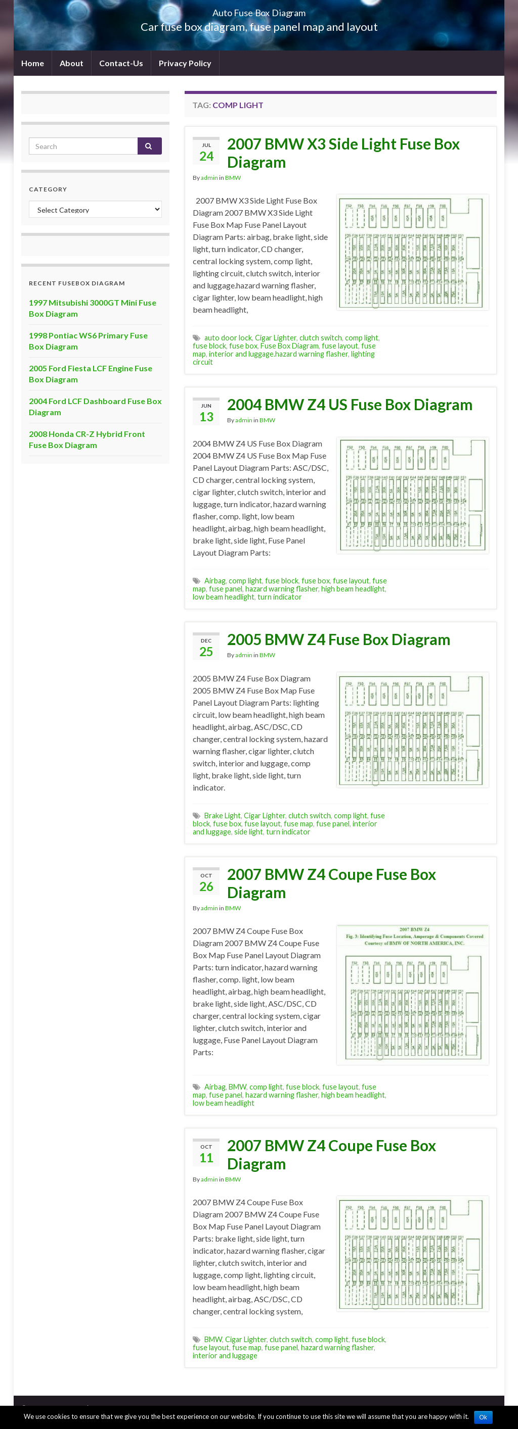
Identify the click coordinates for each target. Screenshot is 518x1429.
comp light (361, 337)
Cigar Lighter (275, 337)
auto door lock (228, 337)
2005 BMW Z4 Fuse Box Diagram (339, 639)
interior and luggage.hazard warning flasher (278, 354)
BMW (233, 177)
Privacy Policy (185, 63)
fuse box (243, 345)
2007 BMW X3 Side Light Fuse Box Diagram (343, 152)
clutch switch (320, 337)
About (71, 63)
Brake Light (222, 815)
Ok (483, 1417)
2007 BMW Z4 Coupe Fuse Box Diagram (331, 883)
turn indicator (279, 597)
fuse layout (340, 345)
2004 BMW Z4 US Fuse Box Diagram (350, 404)
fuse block (209, 345)
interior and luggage (225, 1355)
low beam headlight (223, 597)
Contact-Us (121, 63)
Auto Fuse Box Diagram (259, 10)
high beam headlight (353, 588)
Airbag (215, 580)
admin (209, 177)
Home (32, 63)
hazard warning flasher (281, 588)
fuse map (298, 823)
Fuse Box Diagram (290, 345)
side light (248, 831)
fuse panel (225, 588)
